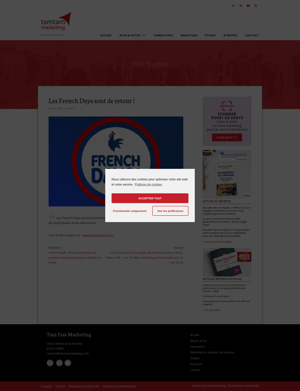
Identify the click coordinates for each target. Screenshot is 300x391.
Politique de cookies (148, 184)
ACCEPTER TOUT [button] (150, 198)
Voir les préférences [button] (170, 211)
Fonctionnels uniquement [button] (129, 211)
